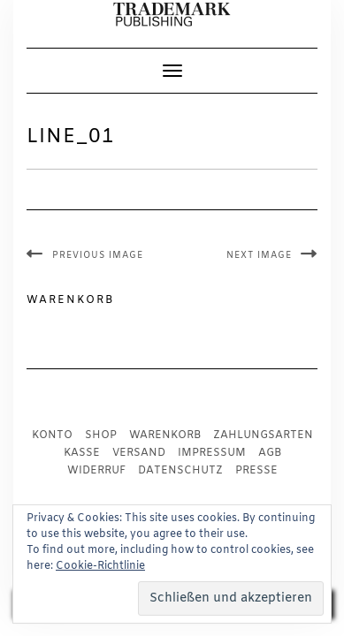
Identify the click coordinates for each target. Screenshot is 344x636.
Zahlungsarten (263, 435)
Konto (52, 435)
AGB (269, 453)
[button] (172, 15)
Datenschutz (180, 471)
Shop (101, 435)
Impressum (212, 453)
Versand (138, 453)
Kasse (82, 453)
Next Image (259, 255)
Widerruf (96, 471)
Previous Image (97, 255)
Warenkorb (165, 435)
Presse (256, 471)
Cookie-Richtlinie (100, 566)
